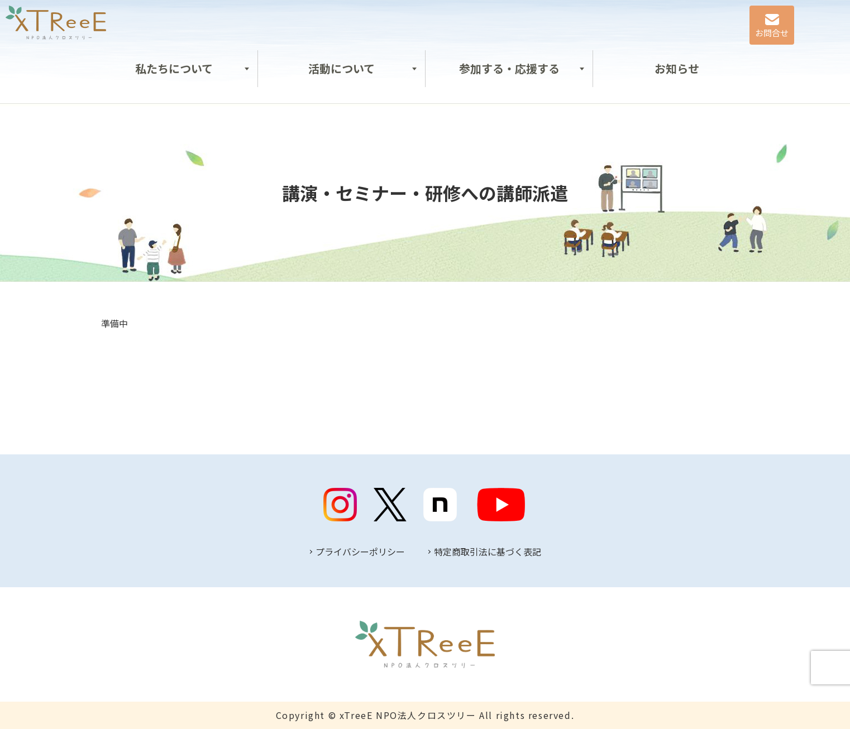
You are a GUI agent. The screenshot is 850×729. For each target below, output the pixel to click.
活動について (341, 68)
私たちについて (174, 68)
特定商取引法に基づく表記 (487, 551)
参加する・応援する (509, 68)
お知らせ (677, 68)
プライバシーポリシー (360, 551)
